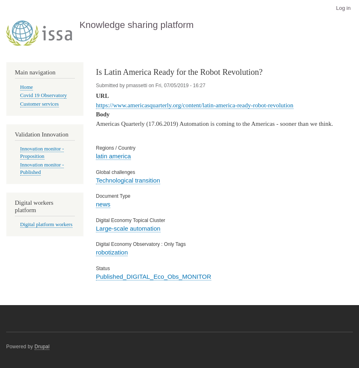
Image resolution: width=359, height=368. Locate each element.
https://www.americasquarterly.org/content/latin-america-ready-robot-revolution (195, 105)
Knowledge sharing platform (136, 25)
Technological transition (128, 180)
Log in (343, 8)
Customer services (39, 104)
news (103, 204)
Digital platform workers (46, 224)
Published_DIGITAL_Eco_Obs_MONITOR (153, 276)
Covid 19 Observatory (43, 95)
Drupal (42, 346)
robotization (112, 252)
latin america (113, 156)
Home (26, 87)
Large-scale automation (128, 228)
